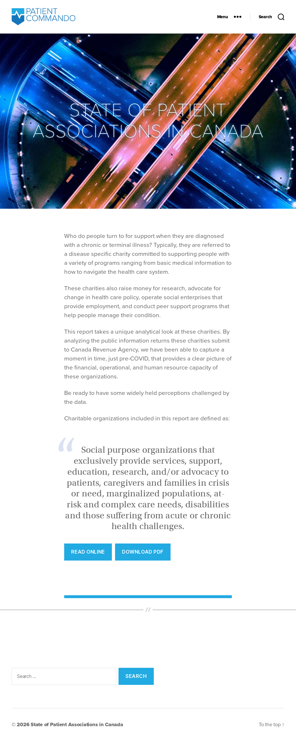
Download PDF (143, 556)
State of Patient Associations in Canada (77, 728)
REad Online (88, 556)
